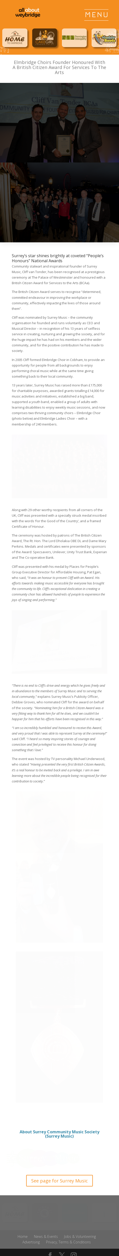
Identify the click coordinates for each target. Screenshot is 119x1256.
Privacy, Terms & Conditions (68, 1242)
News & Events (46, 1236)
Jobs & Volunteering (80, 1236)
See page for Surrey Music (59, 1181)
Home (23, 1236)
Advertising (31, 1242)
